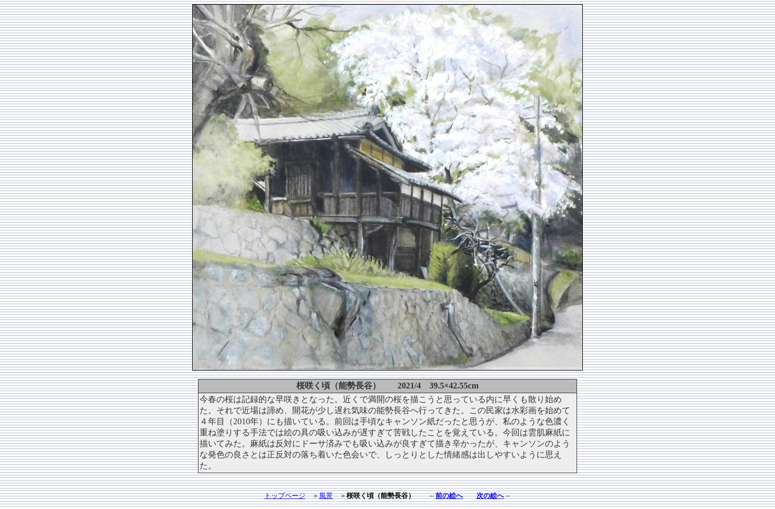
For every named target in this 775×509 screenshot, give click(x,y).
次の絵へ (490, 496)
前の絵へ (449, 496)
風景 (326, 496)
